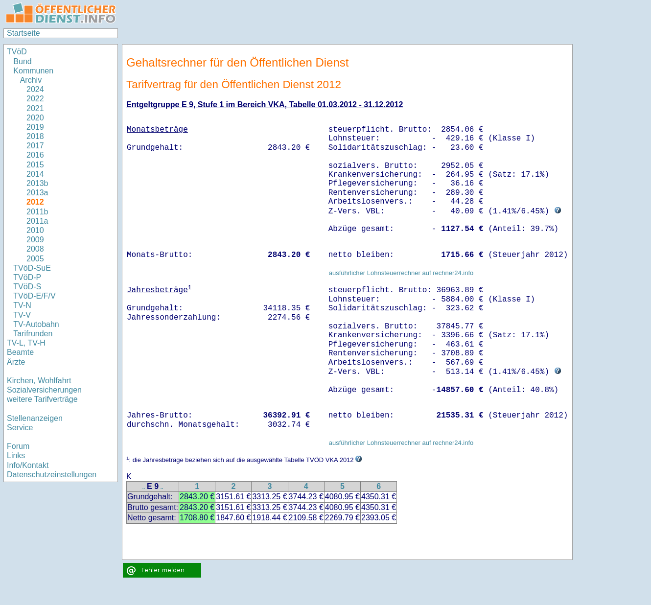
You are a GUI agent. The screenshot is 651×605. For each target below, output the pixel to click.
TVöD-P (27, 277)
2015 (35, 165)
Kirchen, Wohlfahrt (39, 380)
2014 (35, 174)
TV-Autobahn (36, 324)
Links (16, 455)
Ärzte (16, 362)
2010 (35, 230)
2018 (35, 136)
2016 (35, 155)
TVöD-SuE (31, 268)
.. (143, 487)
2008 (35, 249)
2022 (35, 98)
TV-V (22, 315)
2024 (35, 89)
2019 (35, 127)
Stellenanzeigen (35, 418)
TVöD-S (27, 286)
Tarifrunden (32, 333)
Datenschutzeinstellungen (51, 474)
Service (20, 427)
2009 (35, 239)
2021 (35, 108)
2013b (37, 183)
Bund (22, 61)
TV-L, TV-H (26, 343)
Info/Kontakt (27, 465)
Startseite (23, 33)
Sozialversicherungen (44, 390)
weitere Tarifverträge (42, 399)
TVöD (17, 51)
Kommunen (34, 71)
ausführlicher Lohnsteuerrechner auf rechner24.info (401, 273)
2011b (37, 212)
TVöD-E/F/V (34, 296)
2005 (35, 259)
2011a (37, 221)
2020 (35, 118)
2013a (37, 192)
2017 (35, 145)
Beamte (20, 352)
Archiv (31, 80)
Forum (18, 446)
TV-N (22, 305)
